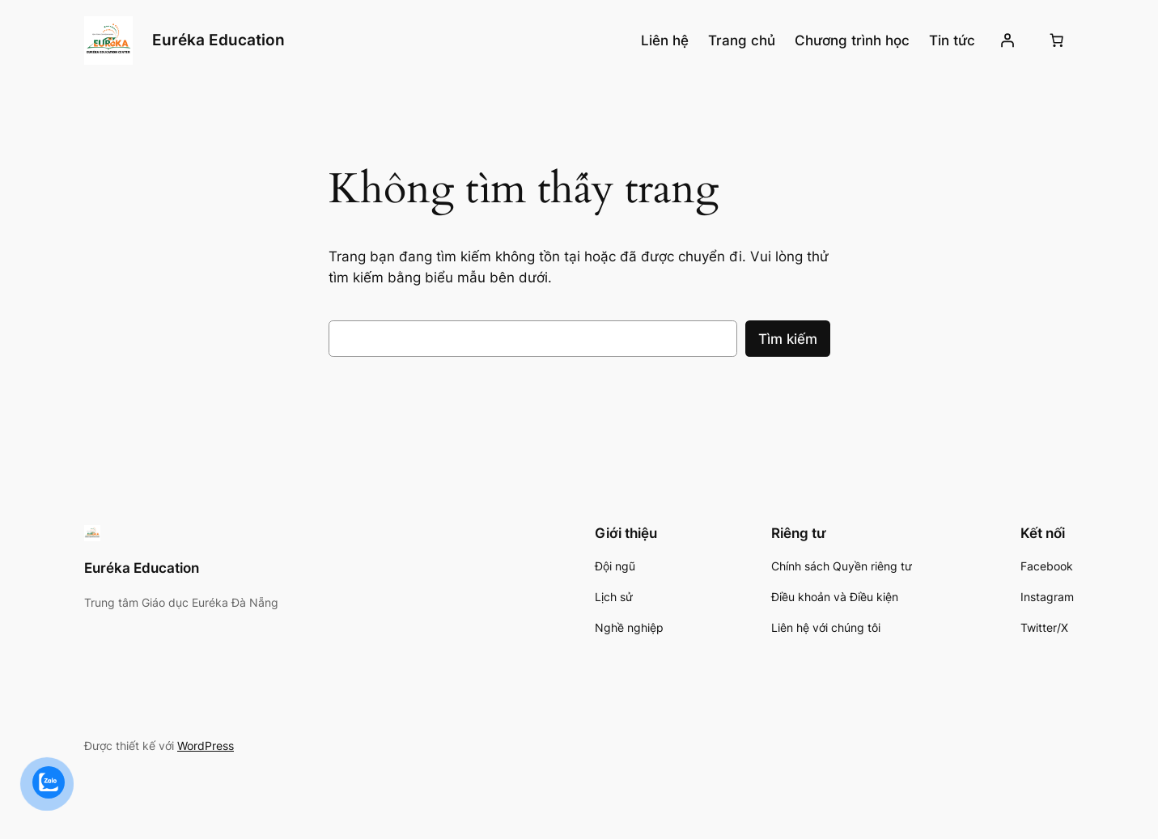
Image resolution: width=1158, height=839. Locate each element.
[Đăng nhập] (1007, 40)
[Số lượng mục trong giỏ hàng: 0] (1057, 40)
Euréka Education (218, 39)
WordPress (205, 745)
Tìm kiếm (787, 339)
